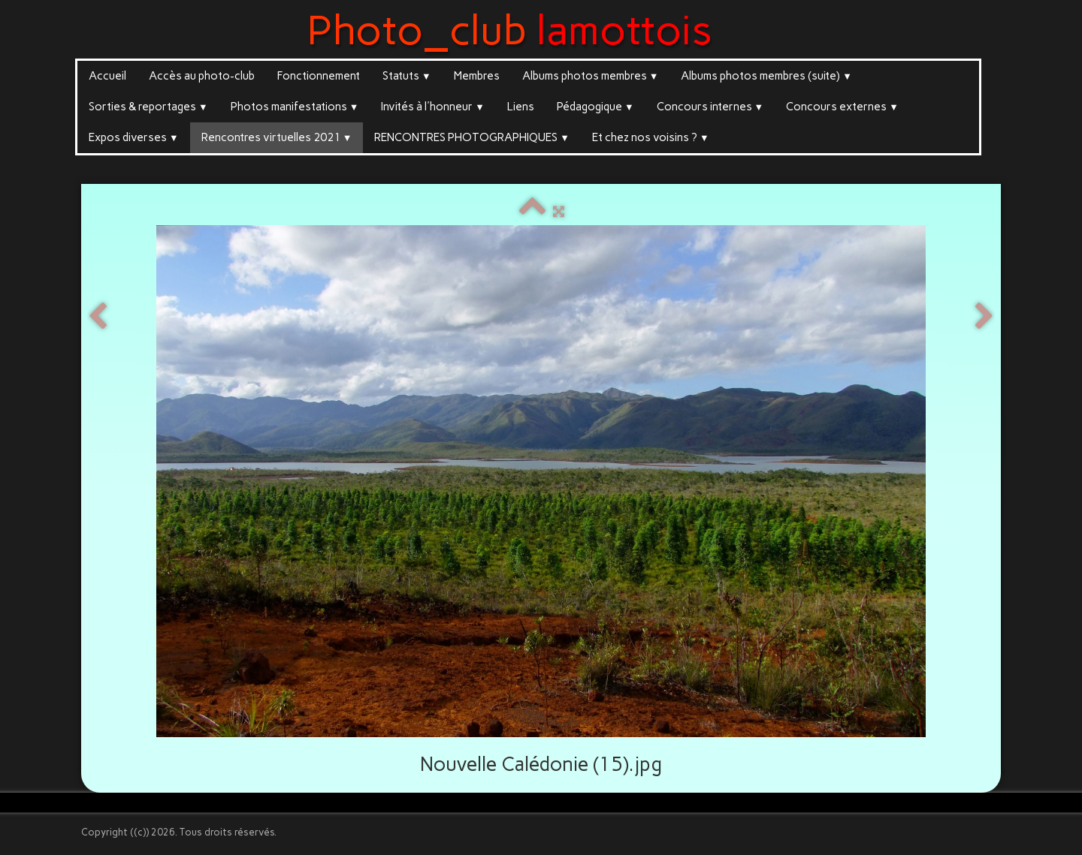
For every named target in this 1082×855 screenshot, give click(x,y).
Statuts (406, 76)
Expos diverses (134, 137)
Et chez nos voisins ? (650, 137)
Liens (520, 106)
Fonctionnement (318, 76)
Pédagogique (595, 106)
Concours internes (710, 106)
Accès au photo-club (202, 76)
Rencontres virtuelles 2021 (276, 137)
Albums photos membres (590, 76)
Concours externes (842, 106)
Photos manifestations (295, 106)
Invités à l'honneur (433, 106)
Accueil (107, 76)
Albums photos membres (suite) (766, 76)
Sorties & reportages (148, 106)
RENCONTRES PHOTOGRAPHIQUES (472, 137)
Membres (477, 76)
